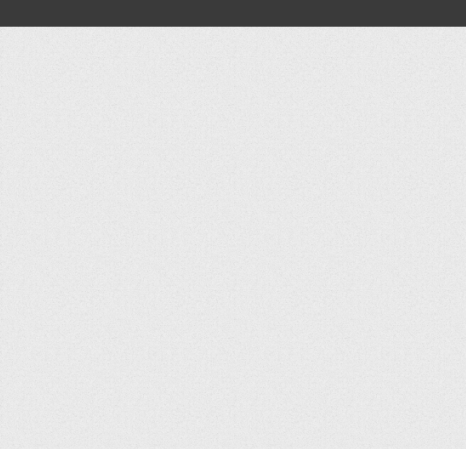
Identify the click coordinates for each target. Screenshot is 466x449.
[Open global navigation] (25, 13)
